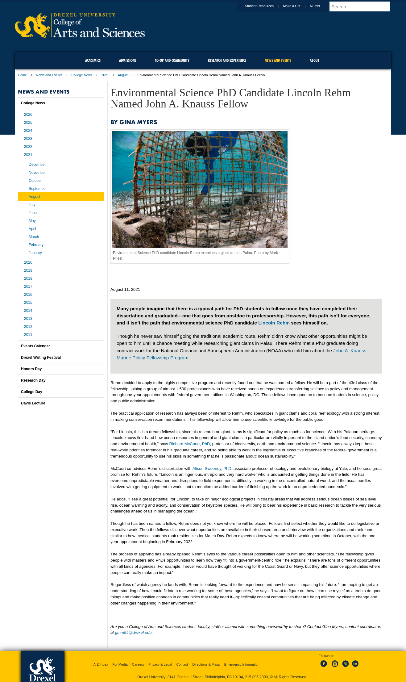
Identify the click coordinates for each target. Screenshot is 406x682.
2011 (28, 335)
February (36, 245)
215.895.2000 (256, 677)
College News (81, 75)
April (32, 229)
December (37, 164)
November (37, 172)
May (32, 221)
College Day (31, 392)
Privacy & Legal (160, 664)
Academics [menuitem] (93, 60)
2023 (28, 138)
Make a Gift (297, 6)
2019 (28, 270)
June (33, 213)
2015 (28, 302)
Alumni (320, 6)
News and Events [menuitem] (278, 60)
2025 (28, 122)
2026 (28, 114)
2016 (28, 294)
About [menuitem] (314, 60)
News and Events (49, 75)
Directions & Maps (206, 664)
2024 (28, 130)
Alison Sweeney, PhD (212, 468)
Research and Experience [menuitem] (227, 60)
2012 (28, 326)
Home (22, 75)
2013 (28, 318)
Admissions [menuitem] (127, 60)
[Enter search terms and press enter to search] (363, 6)
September (38, 188)
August (123, 75)
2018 (28, 278)
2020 (28, 262)
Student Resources (265, 6)
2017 (28, 286)
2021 (105, 75)
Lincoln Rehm (274, 322)
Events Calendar (35, 346)
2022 (28, 146)
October (35, 180)
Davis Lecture (33, 403)
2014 (28, 310)
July (32, 205)
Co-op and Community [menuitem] (172, 60)
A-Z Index (100, 664)
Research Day (33, 380)
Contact (182, 664)
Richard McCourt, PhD (189, 443)
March (34, 237)
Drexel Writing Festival (41, 357)
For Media (120, 664)
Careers (138, 664)
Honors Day (31, 369)
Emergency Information (241, 664)
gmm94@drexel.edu (133, 632)
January (35, 253)
